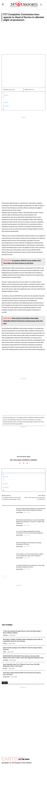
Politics (5, 643)
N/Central (5, 660)
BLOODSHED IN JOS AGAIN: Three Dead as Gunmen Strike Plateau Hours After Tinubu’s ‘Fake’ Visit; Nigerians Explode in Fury (23, 656)
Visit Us (5, 683)
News (42, 23)
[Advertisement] (23, 38)
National (5, 635)
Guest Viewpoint (5, 539)
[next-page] (5, 577)
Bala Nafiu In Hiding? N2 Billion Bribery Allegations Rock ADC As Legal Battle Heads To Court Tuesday (22, 640)
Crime (4, 651)
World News (6, 676)
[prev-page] (3, 577)
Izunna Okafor (19, 512)
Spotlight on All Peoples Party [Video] (16, 763)
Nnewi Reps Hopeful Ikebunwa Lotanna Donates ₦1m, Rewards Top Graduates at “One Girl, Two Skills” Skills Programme (30, 521)
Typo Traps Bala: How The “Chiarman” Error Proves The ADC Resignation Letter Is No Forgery (21, 665)
